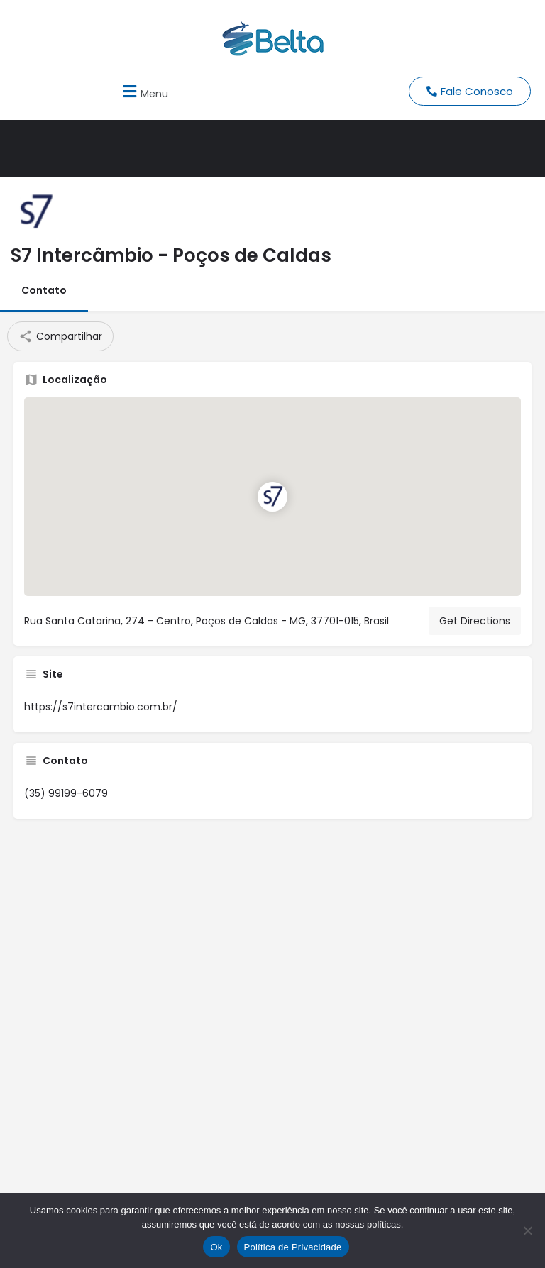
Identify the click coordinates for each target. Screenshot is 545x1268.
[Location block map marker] (272, 497)
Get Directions (474, 621)
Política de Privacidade (293, 1247)
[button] (143, 91)
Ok (216, 1247)
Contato (44, 290)
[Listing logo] (35, 212)
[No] (527, 1230)
